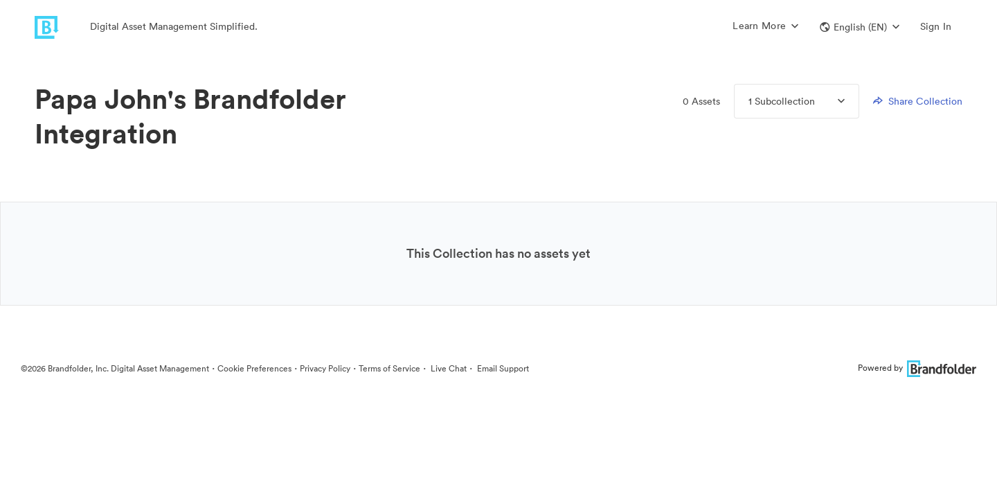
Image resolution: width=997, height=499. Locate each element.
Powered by (917, 368)
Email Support (502, 368)
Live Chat (448, 368)
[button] (859, 27)
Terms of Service (389, 368)
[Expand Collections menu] (830, 101)
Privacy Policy (325, 368)
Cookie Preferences (254, 368)
